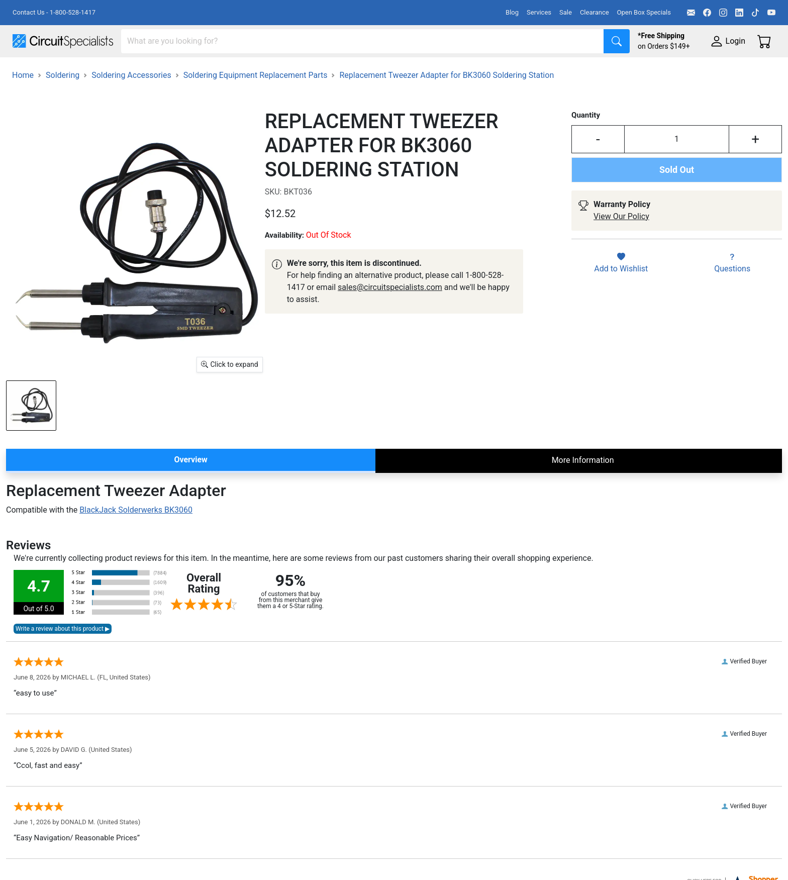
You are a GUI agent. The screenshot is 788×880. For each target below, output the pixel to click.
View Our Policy (621, 244)
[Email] (691, 12)
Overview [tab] (190, 488)
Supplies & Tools (634, 71)
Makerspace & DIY (314, 71)
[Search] (362, 41)
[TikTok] (755, 12)
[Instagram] (723, 12)
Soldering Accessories (131, 103)
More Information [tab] (583, 488)
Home (23, 103)
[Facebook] (707, 12)
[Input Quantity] (676, 167)
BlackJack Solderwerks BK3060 (135, 538)
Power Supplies (235, 71)
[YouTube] (771, 12)
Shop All (28, 71)
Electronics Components (542, 71)
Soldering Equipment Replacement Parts (255, 103)
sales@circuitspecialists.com (390, 315)
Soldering (382, 71)
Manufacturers (87, 71)
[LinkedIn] (739, 12)
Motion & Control (448, 71)
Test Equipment (160, 71)
